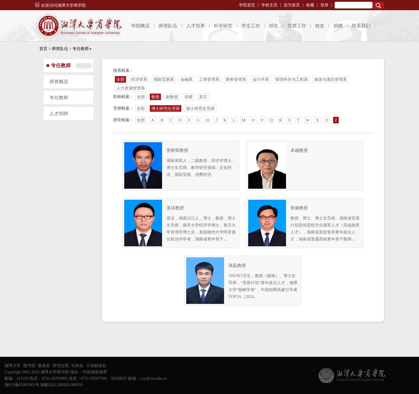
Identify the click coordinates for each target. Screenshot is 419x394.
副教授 (172, 97)
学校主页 (269, 5)
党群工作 (296, 25)
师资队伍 (168, 25)
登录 (324, 5)
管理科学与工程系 (291, 79)
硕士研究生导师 (200, 108)
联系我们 (361, 25)
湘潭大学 (12, 365)
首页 (43, 49)
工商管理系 (209, 79)
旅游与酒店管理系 (330, 79)
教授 (155, 97)
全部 (120, 79)
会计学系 (261, 79)
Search (378, 5)
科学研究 (223, 25)
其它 (203, 97)
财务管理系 (236, 79)
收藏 (310, 5)
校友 (319, 25)
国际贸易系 (164, 79)
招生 (273, 25)
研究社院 (61, 365)
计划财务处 (96, 365)
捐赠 (338, 25)
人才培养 (195, 25)
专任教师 (82, 49)
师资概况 (58, 81)
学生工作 (251, 25)
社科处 (77, 365)
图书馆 (29, 365)
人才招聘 (58, 113)
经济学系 (139, 79)
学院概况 (140, 25)
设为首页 (292, 5)
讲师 (188, 97)
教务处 (44, 365)
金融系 (186, 79)
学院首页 (247, 5)
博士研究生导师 (165, 108)
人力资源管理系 (130, 88)
